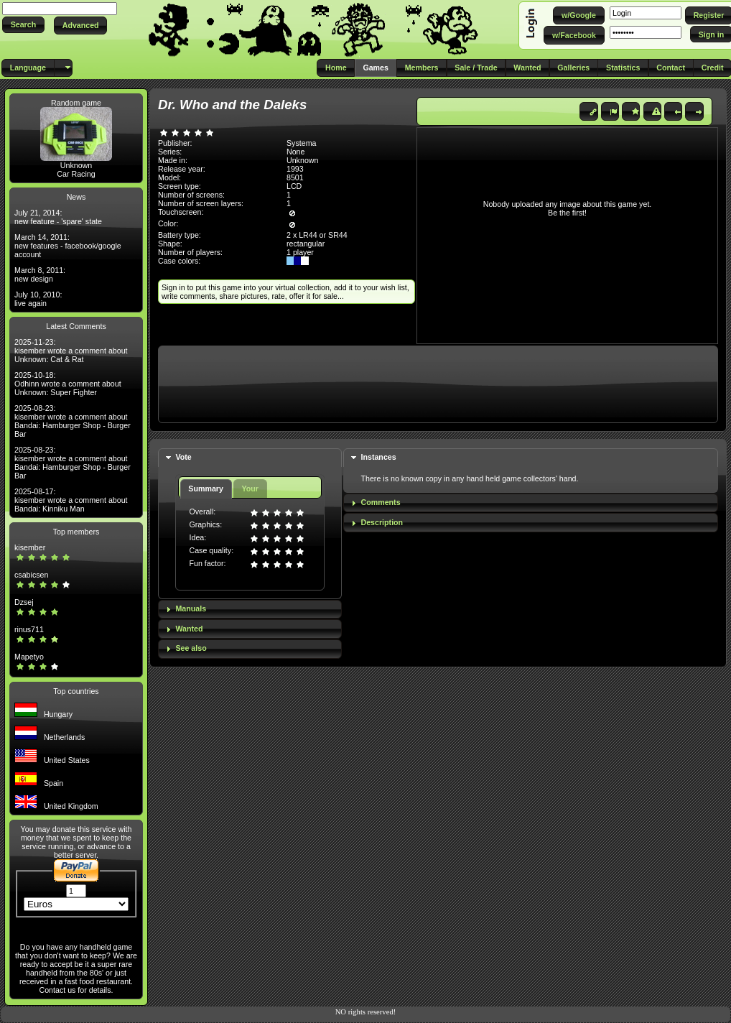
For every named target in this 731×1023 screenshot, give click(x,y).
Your (249, 488)
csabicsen (31, 574)
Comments (381, 502)
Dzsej (24, 602)
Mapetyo (29, 656)
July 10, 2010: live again (38, 298)
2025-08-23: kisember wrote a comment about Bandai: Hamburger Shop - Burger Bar (72, 421)
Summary (205, 488)
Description (382, 522)
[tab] (250, 458)
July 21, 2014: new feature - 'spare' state (58, 217)
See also (190, 648)
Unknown (76, 165)
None (295, 151)
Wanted (188, 628)
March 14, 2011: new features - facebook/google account (67, 246)
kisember (29, 547)
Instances (378, 457)
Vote (183, 457)
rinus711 (29, 629)
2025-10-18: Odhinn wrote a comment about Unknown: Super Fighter (67, 384)
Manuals (190, 608)
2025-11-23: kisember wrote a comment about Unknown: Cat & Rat (71, 351)
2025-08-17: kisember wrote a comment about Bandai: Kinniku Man (71, 500)
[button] (23, 25)
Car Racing (76, 174)
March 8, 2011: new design (39, 274)
